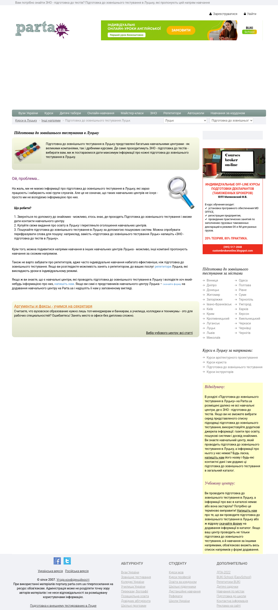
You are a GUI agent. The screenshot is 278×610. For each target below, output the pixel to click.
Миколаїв (213, 337)
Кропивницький (218, 318)
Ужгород (245, 304)
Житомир (213, 294)
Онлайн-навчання (101, 113)
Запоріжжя (214, 299)
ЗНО (153, 113)
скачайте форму (172, 284)
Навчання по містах (231, 591)
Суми (242, 294)
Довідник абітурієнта (136, 601)
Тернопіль (246, 299)
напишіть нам (64, 284)
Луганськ (213, 323)
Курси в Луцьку (26, 120)
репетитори (163, 266)
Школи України (179, 601)
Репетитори (172, 113)
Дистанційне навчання (185, 591)
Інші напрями (51, 120)
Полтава (245, 285)
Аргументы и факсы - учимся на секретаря (53, 306)
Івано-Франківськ (219, 304)
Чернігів (245, 333)
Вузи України (28, 113)
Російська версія (77, 571)
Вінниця (212, 280)
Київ (210, 309)
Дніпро (212, 285)
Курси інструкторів (220, 372)
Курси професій (180, 577)
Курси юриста (217, 362)
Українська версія (50, 571)
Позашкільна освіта (135, 596)
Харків (243, 309)
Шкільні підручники (182, 586)
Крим (210, 314)
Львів (211, 333)
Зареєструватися (223, 14)
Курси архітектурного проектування (232, 357)
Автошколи (195, 113)
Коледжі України (132, 582)
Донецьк (213, 290)
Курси (49, 113)
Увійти (250, 14)
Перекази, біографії (134, 591)
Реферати (176, 596)
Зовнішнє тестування (136, 577)
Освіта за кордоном (183, 582)
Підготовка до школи (231, 596)
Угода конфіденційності (73, 579)
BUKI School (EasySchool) (234, 577)
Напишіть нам (247, 510)
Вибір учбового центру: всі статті (169, 333)
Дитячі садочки (227, 586)
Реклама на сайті (229, 605)
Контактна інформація (232, 601)
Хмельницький (249, 318)
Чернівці (245, 328)
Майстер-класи (132, 113)
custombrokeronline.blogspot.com (232, 250)
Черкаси (245, 323)
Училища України (133, 586)
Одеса (243, 280)
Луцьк (211, 328)
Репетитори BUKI (228, 582)
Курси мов (176, 572)
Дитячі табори (70, 113)
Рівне (243, 290)
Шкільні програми (133, 605)
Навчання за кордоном (228, 113)
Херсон (244, 314)
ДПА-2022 (224, 572)
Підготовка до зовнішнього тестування (235, 367)
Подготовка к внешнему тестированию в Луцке (63, 605)
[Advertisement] (139, 72)
